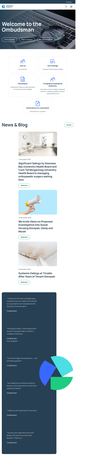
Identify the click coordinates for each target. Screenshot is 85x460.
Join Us (17, 66)
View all (75, 111)
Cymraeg (75, 2)
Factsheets (68, 66)
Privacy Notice (10, 448)
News (7, 439)
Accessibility (9, 445)
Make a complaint (30, 39)
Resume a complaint (49, 39)
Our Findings (42, 66)
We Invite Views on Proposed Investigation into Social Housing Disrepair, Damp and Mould (62, 153)
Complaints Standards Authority (30, 87)
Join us (7, 442)
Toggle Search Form (72, 6)
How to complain (12, 39)
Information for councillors (55, 87)
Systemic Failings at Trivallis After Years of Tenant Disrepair (42, 212)
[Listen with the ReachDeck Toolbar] (68, 1)
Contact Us (9, 450)
